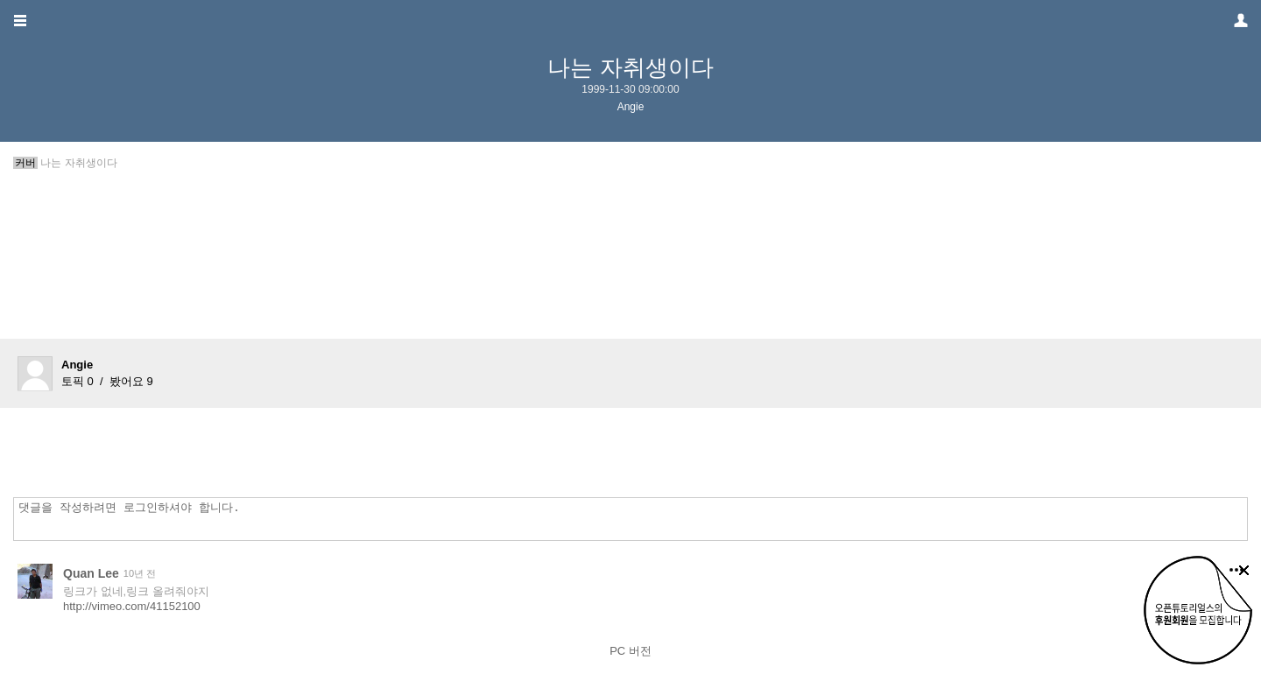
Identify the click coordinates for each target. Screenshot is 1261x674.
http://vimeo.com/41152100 (132, 606)
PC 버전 (630, 650)
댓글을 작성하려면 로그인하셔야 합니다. (635, 519)
